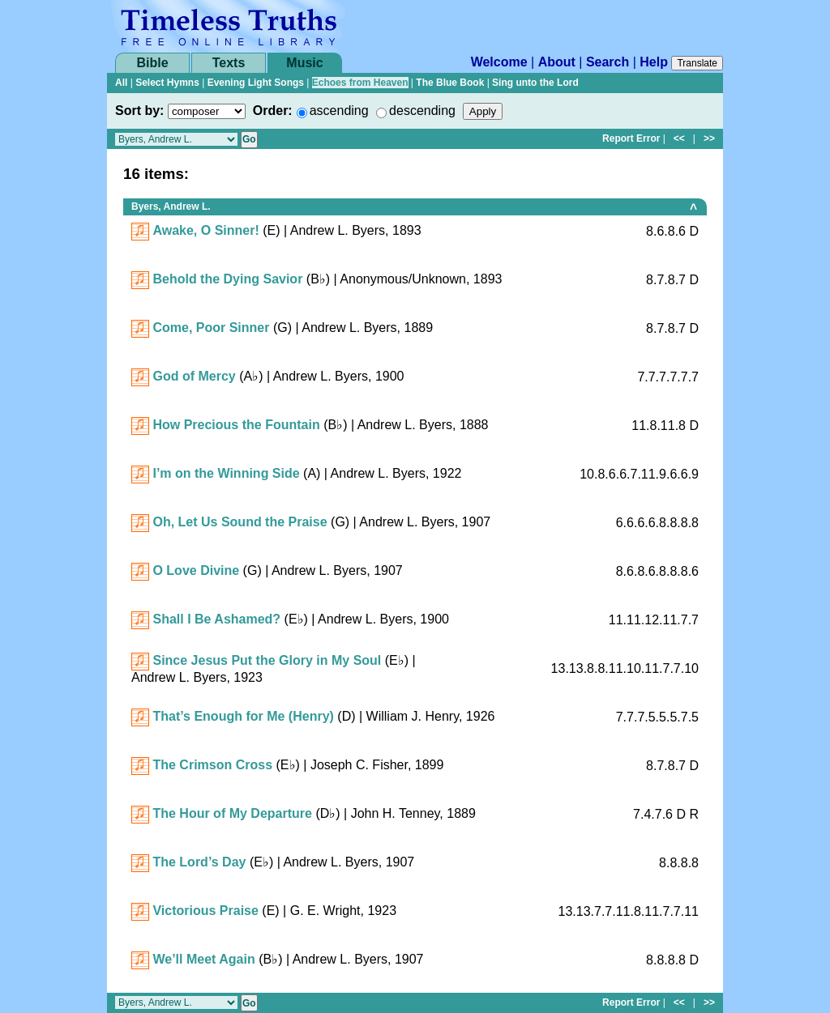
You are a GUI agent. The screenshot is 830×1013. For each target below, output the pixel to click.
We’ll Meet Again (203, 959)
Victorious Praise (205, 910)
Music (304, 63)
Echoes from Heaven (360, 82)
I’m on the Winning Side (225, 473)
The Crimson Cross (212, 765)
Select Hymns (167, 82)
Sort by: (139, 110)
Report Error (631, 138)
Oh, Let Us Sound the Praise (239, 522)
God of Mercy (193, 376)
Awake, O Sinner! (205, 230)
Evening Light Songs (256, 82)
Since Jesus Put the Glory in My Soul (266, 660)
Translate (697, 63)
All (121, 82)
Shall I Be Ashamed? (216, 619)
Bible (152, 63)
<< (679, 138)
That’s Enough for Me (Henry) (242, 716)
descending (422, 110)
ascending (339, 110)
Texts (229, 63)
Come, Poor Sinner (210, 327)
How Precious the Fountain (235, 425)
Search (607, 62)
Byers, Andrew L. (171, 206)
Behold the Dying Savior (227, 279)
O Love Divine (195, 570)
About (556, 62)
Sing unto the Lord (535, 82)
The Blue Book (450, 82)
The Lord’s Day (199, 862)
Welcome (499, 62)
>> (709, 138)
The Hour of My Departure (231, 813)
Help (654, 62)
